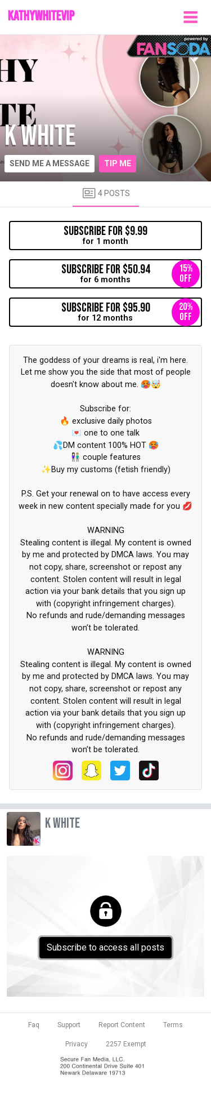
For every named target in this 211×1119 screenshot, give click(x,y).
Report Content (121, 1025)
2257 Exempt (126, 1044)
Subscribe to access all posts (105, 947)
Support (68, 1025)
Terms (173, 1025)
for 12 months (130, 312)
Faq (33, 1025)
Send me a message (49, 163)
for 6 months (130, 274)
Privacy (76, 1044)
